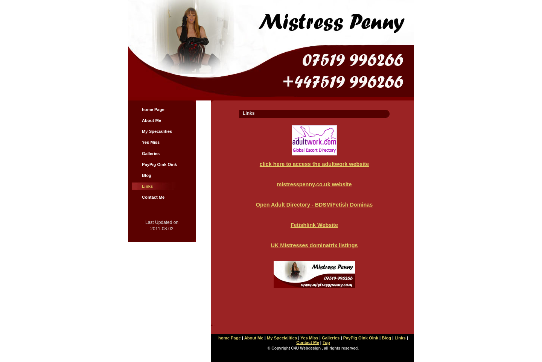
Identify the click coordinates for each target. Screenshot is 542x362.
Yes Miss (151, 142)
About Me (151, 120)
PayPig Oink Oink (159, 164)
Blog (146, 175)
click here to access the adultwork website (314, 164)
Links (147, 186)
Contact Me (153, 197)
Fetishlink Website (314, 225)
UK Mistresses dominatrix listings (314, 245)
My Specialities (157, 131)
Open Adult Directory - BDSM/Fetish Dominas (314, 205)
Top (326, 342)
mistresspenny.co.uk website (314, 184)
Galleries (151, 153)
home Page (153, 109)
